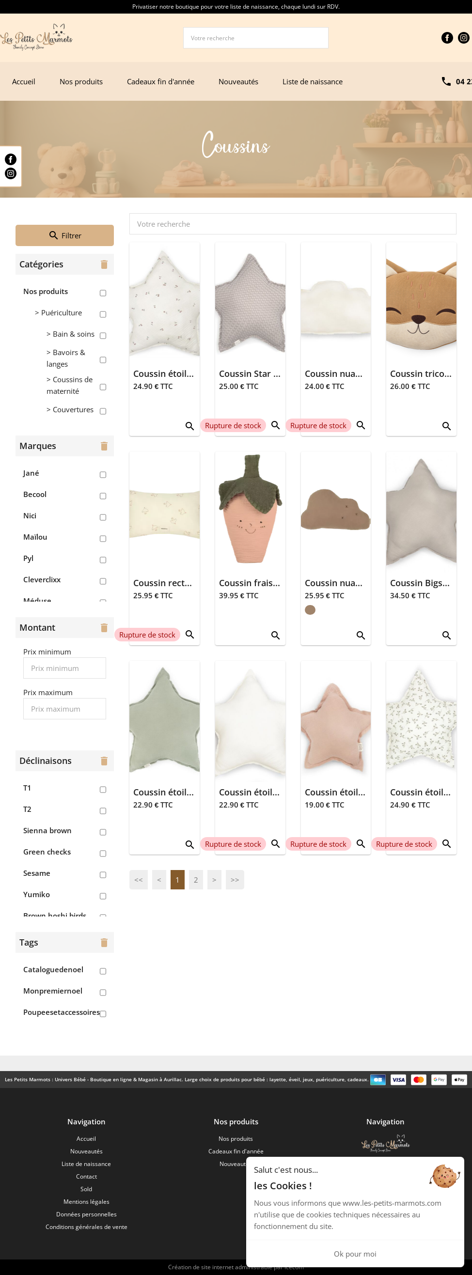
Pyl (28, 558)
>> (235, 880)
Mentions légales (86, 1201)
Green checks (47, 851)
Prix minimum (47, 651)
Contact (86, 1176)
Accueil (23, 81)
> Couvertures (70, 409)
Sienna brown (47, 830)
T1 (27, 788)
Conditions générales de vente (86, 1227)
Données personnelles (86, 1214)
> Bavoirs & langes (66, 358)
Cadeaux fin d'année (160, 81)
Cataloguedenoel (53, 969)
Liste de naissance (313, 81)
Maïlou (35, 537)
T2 (27, 809)
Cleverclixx (42, 579)
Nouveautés (238, 81)
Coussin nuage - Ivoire (351, 373)
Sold (86, 1189)
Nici (29, 515)
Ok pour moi (355, 1254)
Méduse (37, 601)
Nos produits (81, 81)
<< (138, 880)
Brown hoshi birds (54, 915)
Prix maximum (48, 692)
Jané (31, 473)
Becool (35, 494)
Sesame (36, 873)
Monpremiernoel (52, 990)
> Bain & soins (70, 334)
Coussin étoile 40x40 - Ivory (276, 792)
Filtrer (64, 235)
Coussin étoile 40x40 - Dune (190, 792)
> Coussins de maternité (70, 385)
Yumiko (36, 894)
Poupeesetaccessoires (61, 1012)
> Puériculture (58, 312)
